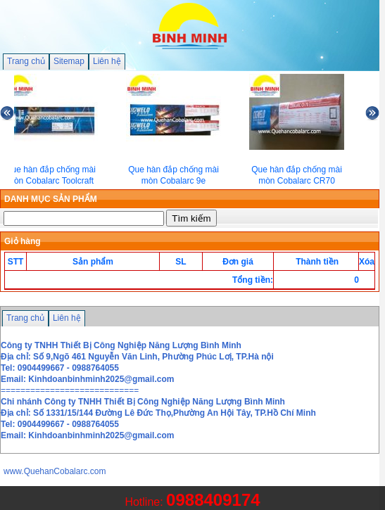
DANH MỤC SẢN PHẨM (50, 199)
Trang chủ (26, 61)
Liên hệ (107, 61)
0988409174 (213, 499)
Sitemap (68, 61)
